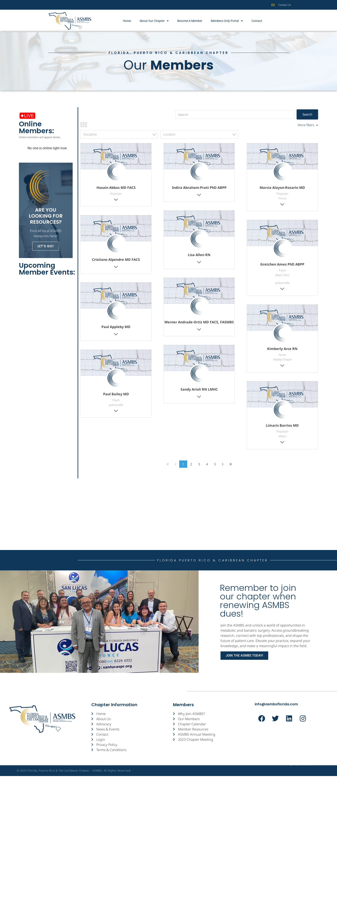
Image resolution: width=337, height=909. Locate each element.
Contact (256, 21)
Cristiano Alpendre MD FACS (116, 259)
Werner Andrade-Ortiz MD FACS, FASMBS (199, 322)
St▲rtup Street (309, 770)
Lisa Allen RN (199, 254)
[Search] (234, 114)
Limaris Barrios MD (282, 425)
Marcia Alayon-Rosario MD (282, 187)
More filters (306, 125)
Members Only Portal (227, 20)
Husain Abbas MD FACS (116, 187)
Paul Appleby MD (115, 326)
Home (127, 21)
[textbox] (120, 134)
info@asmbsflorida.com (276, 704)
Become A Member (189, 21)
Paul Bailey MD (116, 394)
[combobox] (119, 134)
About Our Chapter (154, 20)
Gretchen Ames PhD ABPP (282, 264)
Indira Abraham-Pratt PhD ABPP (199, 187)
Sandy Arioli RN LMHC (199, 389)
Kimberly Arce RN (282, 348)
